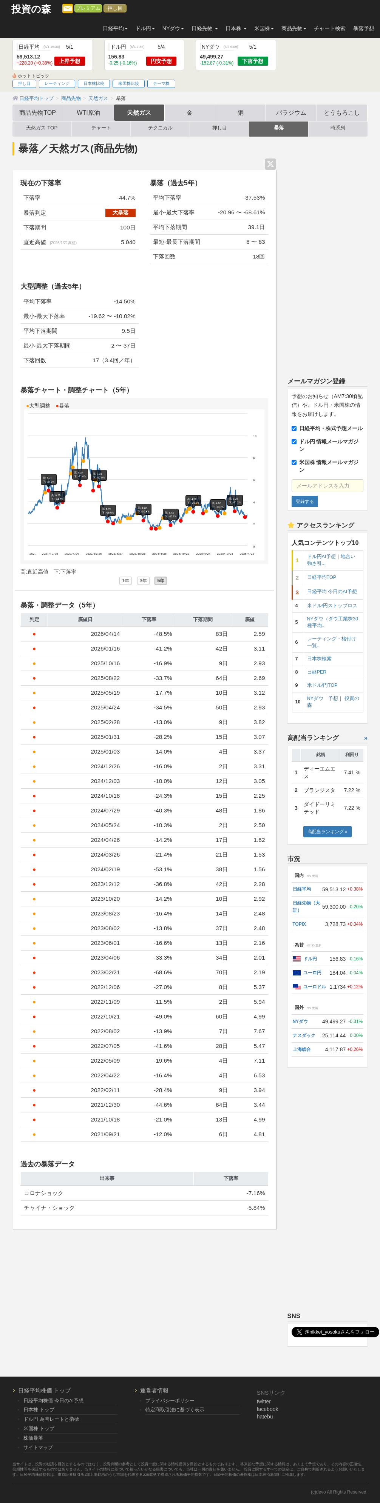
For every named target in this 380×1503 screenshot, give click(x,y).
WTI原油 (88, 112)
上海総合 (302, 1049)
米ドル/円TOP (322, 685)
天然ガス (139, 112)
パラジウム (291, 112)
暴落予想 (363, 28)
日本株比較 (93, 83)
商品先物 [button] (293, 28)
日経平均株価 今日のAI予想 (53, 1400)
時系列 (338, 128)
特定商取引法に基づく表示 (174, 1409)
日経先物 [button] (205, 28)
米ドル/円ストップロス (332, 605)
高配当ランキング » (327, 831)
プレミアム (88, 8)
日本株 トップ (38, 1409)
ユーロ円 (312, 972)
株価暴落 (33, 1438)
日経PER (317, 672)
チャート (101, 128)
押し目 (115, 8)
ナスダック (304, 1035)
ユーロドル (314, 986)
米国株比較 (128, 83)
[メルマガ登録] (67, 8)
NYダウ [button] (173, 28)
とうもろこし (342, 112)
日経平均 (302, 889)
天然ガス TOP (41, 128)
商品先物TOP (37, 112)
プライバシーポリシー (170, 1400)
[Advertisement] (327, 253)
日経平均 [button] (115, 28)
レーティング (57, 83)
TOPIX (299, 924)
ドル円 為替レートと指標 (51, 1419)
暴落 (279, 128)
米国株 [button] (264, 28)
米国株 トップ (38, 1428)
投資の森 (31, 9)
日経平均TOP (322, 577)
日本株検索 (319, 659)
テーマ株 (161, 83)
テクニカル (160, 128)
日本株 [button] (236, 28)
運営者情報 (154, 1390)
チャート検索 (330, 28)
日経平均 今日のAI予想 (332, 591)
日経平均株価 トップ (44, 1390)
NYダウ (300, 1021)
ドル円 (310, 958)
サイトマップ (38, 1447)
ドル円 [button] (145, 28)
